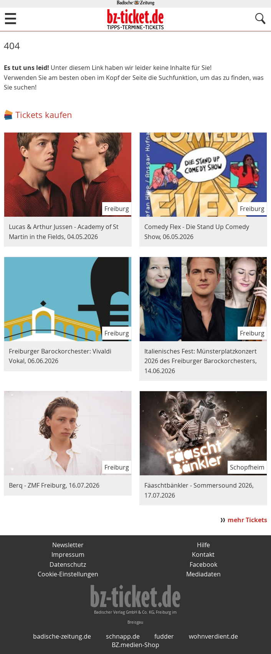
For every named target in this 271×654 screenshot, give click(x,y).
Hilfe (203, 545)
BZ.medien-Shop (135, 645)
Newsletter (68, 545)
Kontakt (203, 554)
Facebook (203, 564)
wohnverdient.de (213, 636)
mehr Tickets (247, 520)
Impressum (67, 554)
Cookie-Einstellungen (68, 574)
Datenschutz (68, 564)
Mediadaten (203, 574)
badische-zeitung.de (62, 636)
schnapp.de (123, 636)
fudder (164, 636)
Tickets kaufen (43, 114)
